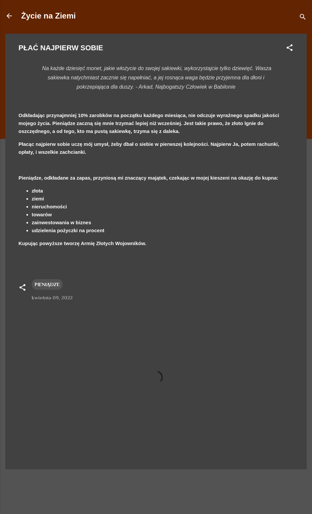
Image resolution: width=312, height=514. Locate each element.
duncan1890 (176, 496)
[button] (290, 49)
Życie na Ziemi (48, 15)
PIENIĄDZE (47, 284)
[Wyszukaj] (303, 18)
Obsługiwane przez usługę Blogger (156, 483)
